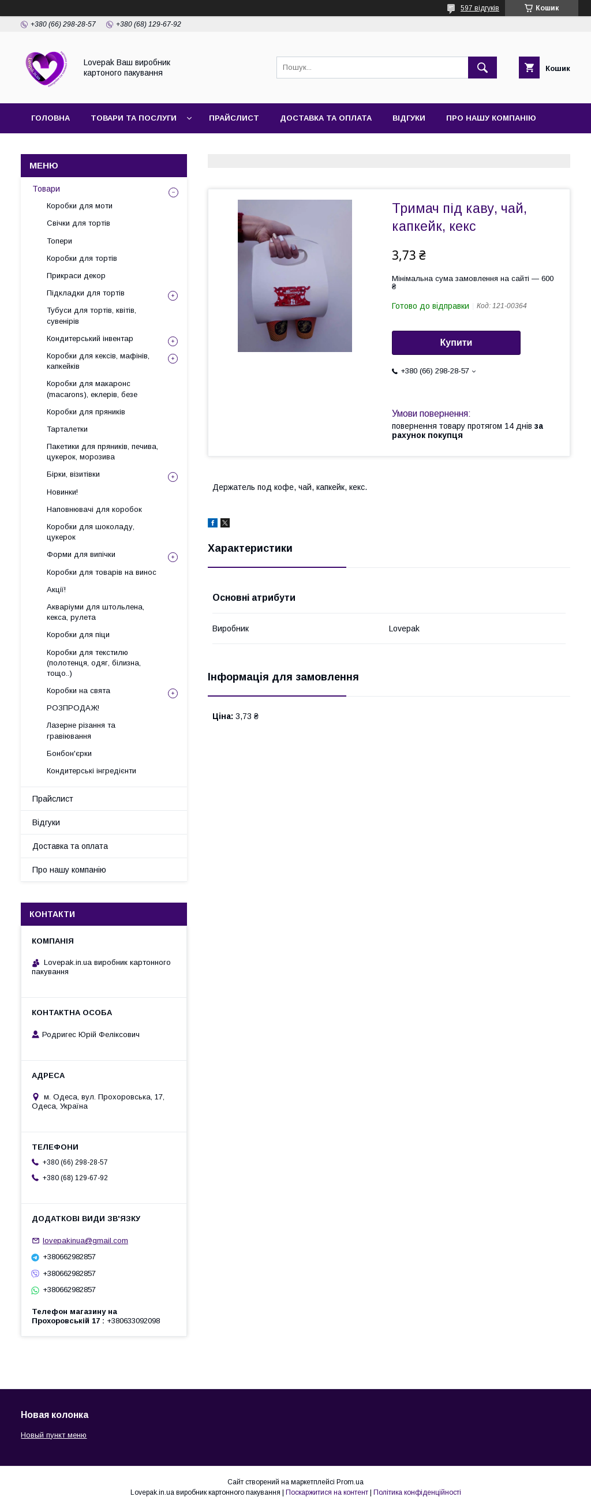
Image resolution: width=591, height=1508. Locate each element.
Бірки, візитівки (73, 474)
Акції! (56, 589)
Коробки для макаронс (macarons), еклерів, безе (92, 388)
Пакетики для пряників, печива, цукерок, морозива (102, 451)
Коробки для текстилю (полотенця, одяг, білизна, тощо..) (94, 663)
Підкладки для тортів (86, 293)
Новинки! (62, 492)
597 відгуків (480, 8)
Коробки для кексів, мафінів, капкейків (98, 361)
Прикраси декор (76, 275)
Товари (46, 188)
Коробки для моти (80, 205)
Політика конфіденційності (417, 1492)
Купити (456, 342)
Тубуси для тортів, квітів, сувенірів (91, 315)
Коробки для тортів (82, 258)
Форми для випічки (81, 554)
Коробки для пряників (86, 411)
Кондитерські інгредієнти (91, 770)
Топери (59, 241)
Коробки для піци (78, 634)
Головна (50, 118)
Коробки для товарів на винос (101, 572)
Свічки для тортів (78, 223)
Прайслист (234, 118)
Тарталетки (67, 429)
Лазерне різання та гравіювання (81, 730)
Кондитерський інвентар (90, 338)
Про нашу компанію (491, 118)
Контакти (52, 148)
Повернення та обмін (144, 148)
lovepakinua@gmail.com (85, 1240)
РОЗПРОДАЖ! (73, 708)
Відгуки (408, 118)
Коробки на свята (78, 690)
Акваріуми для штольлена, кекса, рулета (95, 612)
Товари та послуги (134, 118)
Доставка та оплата (326, 118)
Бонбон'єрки (69, 753)
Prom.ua (350, 1482)
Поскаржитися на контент (327, 1492)
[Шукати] (482, 67)
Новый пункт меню (54, 1435)
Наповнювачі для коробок (94, 509)
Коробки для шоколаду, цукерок (90, 531)
